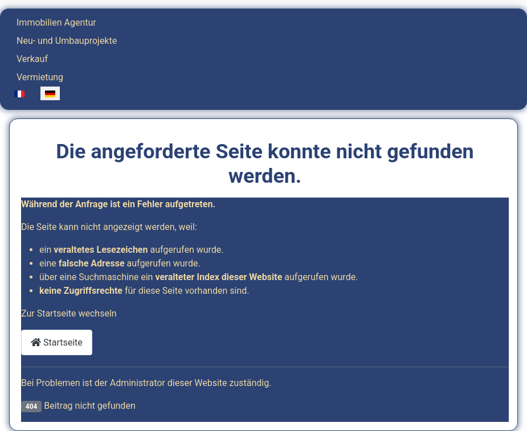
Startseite (57, 342)
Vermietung (40, 77)
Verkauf (32, 59)
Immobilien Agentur (56, 22)
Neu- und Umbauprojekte (67, 40)
